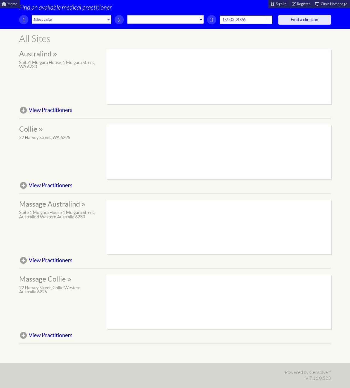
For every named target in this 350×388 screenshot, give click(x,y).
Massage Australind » (52, 204)
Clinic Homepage (334, 4)
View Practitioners (50, 110)
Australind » (38, 54)
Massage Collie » (45, 279)
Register (303, 4)
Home (12, 4)
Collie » (31, 129)
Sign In (281, 4)
